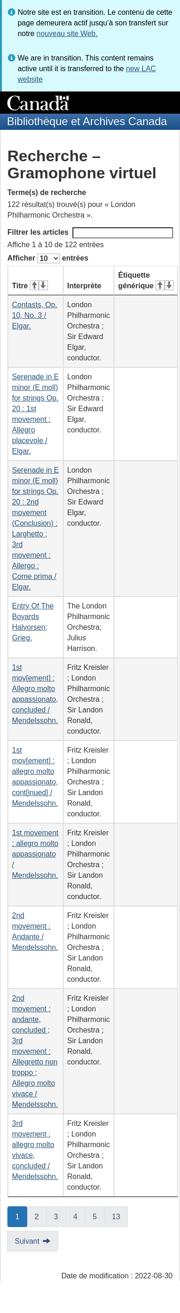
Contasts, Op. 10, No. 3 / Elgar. (34, 315)
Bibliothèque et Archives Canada (87, 121)
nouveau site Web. (66, 33)
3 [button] (60, 1216)
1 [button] (21, 1216)
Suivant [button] (27, 1241)
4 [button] (79, 1216)
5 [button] (99, 1216)
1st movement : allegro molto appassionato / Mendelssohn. (35, 854)
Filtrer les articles (90, 232)
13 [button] (120, 1216)
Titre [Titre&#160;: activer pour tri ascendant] (30, 286)
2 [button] (41, 1216)
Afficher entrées (47, 258)
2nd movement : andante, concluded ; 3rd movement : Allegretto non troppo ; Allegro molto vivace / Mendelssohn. (35, 1051)
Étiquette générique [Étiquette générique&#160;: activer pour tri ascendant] (146, 280)
